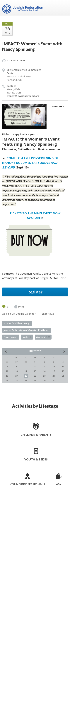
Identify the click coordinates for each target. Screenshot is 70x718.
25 (63, 376)
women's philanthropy (17, 323)
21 (26, 376)
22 (35, 376)
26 (7, 380)
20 (16, 376)
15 (35, 371)
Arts (27, 337)
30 (44, 380)
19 (7, 376)
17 (53, 371)
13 (16, 371)
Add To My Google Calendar (19, 313)
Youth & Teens (36, 459)
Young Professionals (27, 484)
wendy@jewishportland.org (23, 96)
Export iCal (48, 313)
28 (26, 380)
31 (53, 380)
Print (19, 307)
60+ (58, 484)
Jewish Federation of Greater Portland (26, 330)
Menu (63, 7)
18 (63, 371)
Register (35, 292)
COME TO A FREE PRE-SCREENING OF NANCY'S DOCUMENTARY (30, 162)
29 (35, 380)
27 (16, 380)
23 (44, 376)
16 (44, 371)
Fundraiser (10, 337)
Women (43, 337)
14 (26, 371)
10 (53, 366)
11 (63, 366)
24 (53, 376)
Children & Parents (36, 434)
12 (7, 371)
